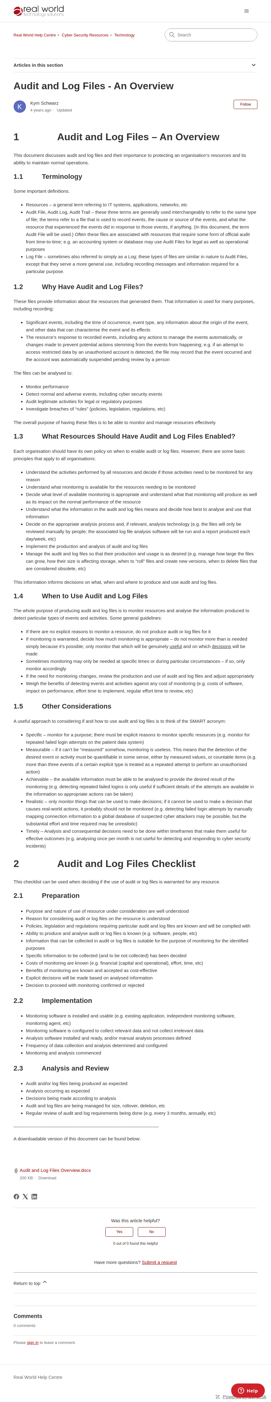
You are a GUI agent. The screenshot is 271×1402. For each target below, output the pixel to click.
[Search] (211, 35)
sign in (33, 1342)
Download (47, 1178)
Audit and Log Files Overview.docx (55, 1170)
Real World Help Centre (35, 35)
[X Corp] (25, 1196)
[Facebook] (16, 1196)
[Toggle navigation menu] (246, 11)
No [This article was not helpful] (151, 1232)
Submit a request (159, 1262)
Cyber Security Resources (85, 35)
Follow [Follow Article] (245, 104)
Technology (124, 35)
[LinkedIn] (34, 1196)
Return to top (31, 1282)
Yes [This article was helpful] (119, 1232)
